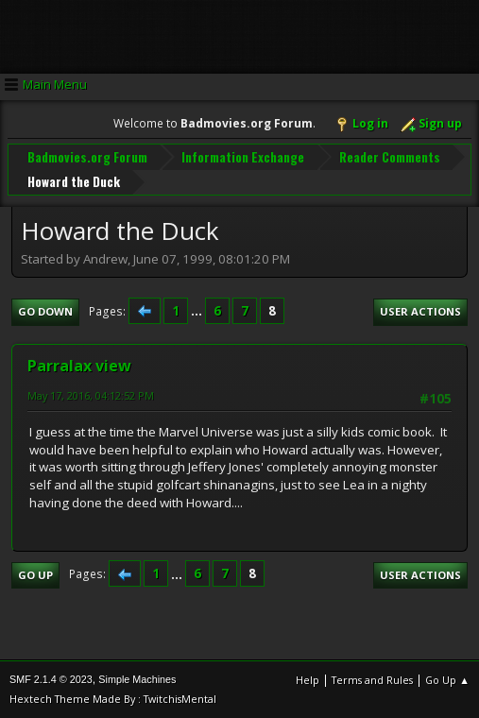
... (198, 310)
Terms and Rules (372, 680)
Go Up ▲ (447, 680)
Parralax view (79, 365)
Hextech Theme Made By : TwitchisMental (112, 699)
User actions (420, 311)
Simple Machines (137, 679)
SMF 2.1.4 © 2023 (51, 679)
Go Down (45, 311)
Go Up (35, 575)
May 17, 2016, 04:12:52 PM (90, 395)
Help (307, 680)
